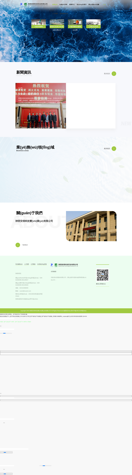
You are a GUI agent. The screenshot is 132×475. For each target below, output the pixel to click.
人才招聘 (26, 264)
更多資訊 (107, 148)
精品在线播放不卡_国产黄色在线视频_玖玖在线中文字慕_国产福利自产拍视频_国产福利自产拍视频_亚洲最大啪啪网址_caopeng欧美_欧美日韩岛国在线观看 (41, 316)
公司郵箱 (33, 264)
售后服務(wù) (18, 264)
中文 (104, 4)
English (105, 9)
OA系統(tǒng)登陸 (42, 264)
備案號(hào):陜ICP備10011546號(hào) (74, 310)
